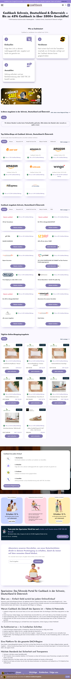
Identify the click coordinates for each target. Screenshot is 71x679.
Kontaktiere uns (19, 666)
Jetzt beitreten (62, 522)
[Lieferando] (36, 155)
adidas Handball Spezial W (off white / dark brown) (36, 414)
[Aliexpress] (12, 174)
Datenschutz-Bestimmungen (32, 666)
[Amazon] (36, 138)
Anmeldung (14, 522)
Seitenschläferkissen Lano (12, 382)
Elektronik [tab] (53, 127)
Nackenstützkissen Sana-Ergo (58, 349)
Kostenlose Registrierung (12, 472)
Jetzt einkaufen (12, 357)
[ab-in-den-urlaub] (36, 174)
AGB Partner (32, 663)
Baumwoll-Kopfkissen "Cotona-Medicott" (35, 350)
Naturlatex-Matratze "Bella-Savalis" (12, 414)
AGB (30, 661)
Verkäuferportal (42, 671)
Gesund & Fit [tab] (19, 127)
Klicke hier (64, 1)
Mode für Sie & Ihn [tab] (31, 127)
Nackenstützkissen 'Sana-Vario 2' (35, 382)
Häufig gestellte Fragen (21, 663)
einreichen (38, 547)
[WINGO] (59, 156)
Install (67, 677)
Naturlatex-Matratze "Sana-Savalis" (59, 382)
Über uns (18, 661)
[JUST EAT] (12, 138)
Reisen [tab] (11, 127)
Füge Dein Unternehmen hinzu (42, 667)
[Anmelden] (68, 5)
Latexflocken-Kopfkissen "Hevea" (12, 349)
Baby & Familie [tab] (43, 127)
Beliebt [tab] (4, 127)
